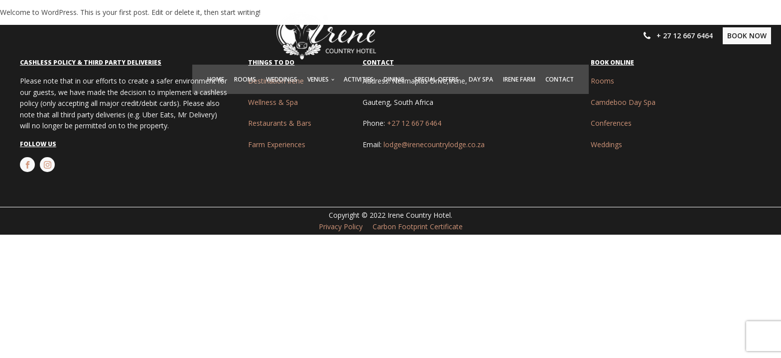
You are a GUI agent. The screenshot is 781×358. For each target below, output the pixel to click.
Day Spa (481, 79)
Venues (318, 79)
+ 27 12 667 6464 (684, 35)
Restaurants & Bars (279, 123)
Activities (359, 79)
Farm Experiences (276, 144)
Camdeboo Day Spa (623, 102)
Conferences (611, 123)
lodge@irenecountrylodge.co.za (434, 144)
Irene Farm (519, 79)
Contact (559, 79)
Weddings (281, 79)
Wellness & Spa (273, 102)
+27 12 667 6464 (414, 123)
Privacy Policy (341, 226)
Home (215, 79)
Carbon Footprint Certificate (418, 226)
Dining (394, 79)
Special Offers (436, 79)
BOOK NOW (747, 35)
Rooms (245, 79)
